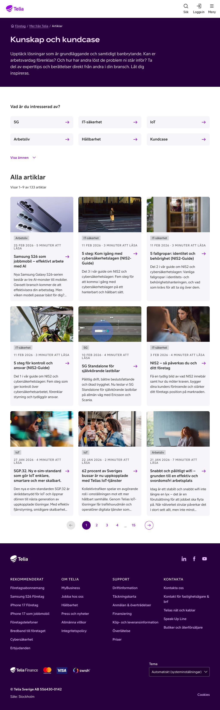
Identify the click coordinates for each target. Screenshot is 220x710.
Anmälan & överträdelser (132, 605)
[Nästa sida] (149, 525)
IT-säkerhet (92, 122)
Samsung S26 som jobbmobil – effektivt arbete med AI (39, 261)
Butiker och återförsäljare (183, 627)
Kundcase (159, 139)
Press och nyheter (75, 614)
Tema (153, 664)
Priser (117, 639)
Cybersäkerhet (21, 639)
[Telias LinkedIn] (184, 559)
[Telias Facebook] (194, 559)
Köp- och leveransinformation (136, 622)
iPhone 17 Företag (24, 605)
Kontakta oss (174, 588)
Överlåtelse (121, 631)
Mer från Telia (38, 26)
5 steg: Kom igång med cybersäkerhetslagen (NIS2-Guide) (106, 258)
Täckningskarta (124, 597)
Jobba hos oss (72, 597)
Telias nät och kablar (179, 610)
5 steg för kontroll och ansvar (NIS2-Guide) (33, 365)
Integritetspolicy (74, 631)
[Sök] (186, 9)
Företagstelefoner (24, 622)
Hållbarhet (91, 139)
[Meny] (212, 9)
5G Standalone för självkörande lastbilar (101, 368)
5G (16, 122)
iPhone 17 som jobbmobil (29, 614)
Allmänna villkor (73, 622)
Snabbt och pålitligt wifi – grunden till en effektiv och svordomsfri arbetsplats (174, 476)
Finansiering (122, 614)
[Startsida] (14, 9)
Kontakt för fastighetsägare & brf (186, 599)
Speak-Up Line (175, 619)
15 (135, 526)
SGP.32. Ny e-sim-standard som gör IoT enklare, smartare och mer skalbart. (37, 476)
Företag (18, 26)
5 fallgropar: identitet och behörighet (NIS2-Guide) (172, 256)
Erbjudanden (20, 648)
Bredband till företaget (28, 631)
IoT (153, 122)
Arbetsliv (22, 139)
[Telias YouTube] (204, 559)
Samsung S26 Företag (27, 597)
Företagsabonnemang (27, 588)
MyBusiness (70, 588)
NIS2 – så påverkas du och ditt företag (173, 365)
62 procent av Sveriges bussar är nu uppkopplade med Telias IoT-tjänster (105, 476)
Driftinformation (125, 588)
